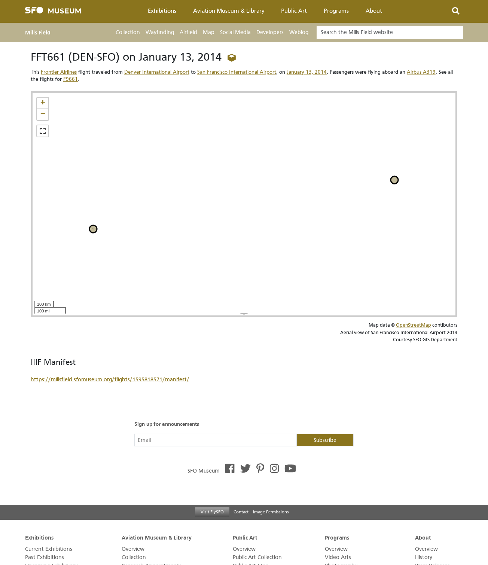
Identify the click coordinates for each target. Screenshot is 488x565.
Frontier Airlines (59, 72)
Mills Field (38, 32)
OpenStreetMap (413, 325)
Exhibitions (162, 10)
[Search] (390, 32)
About (374, 10)
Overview (133, 549)
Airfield (188, 32)
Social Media (235, 32)
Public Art (294, 10)
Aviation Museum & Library (229, 10)
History (423, 557)
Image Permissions (271, 511)
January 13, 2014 (307, 72)
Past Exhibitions (44, 557)
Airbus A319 (421, 72)
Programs (336, 10)
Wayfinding (160, 32)
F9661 (70, 79)
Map (208, 32)
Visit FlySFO (212, 511)
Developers (270, 32)
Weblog (298, 32)
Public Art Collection (257, 557)
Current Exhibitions (48, 549)
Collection (128, 32)
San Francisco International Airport (236, 72)
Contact (241, 511)
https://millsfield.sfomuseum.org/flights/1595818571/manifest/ (110, 379)
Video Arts (338, 557)
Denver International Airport (156, 72)
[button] (42, 103)
